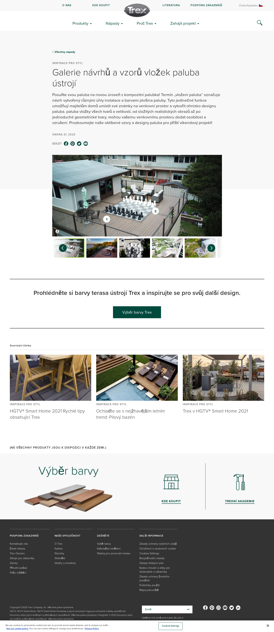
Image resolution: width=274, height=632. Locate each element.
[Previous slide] (61, 248)
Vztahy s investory (65, 563)
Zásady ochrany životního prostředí (154, 578)
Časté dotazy (17, 549)
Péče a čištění (18, 573)
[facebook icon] (66, 143)
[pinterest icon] (72, 143)
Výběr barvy (104, 544)
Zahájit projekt (183, 23)
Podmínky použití (149, 585)
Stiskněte (60, 558)
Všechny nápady (65, 52)
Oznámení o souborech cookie (157, 549)
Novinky (59, 553)
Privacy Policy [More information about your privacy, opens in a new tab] (92, 628)
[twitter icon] (79, 143)
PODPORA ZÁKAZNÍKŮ (206, 5)
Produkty (80, 23)
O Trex (58, 544)
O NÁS (66, 5)
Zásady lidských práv (151, 563)
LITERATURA (171, 5)
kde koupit (101, 5)
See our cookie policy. (17, 628)
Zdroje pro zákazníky (22, 558)
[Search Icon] (259, 23)
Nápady (112, 23)
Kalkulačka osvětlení (109, 549)
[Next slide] (213, 248)
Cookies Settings (149, 553)
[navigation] (137, 5)
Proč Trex (145, 23)
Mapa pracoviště (149, 590)
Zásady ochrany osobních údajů (158, 544)
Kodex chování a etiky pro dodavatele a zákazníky (154, 570)
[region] (137, 626)
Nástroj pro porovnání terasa (113, 553)
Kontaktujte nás (19, 544)
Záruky (14, 563)
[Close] (268, 625)
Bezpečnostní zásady (151, 558)
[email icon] (85, 143)
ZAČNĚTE (103, 535)
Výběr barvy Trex (137, 312)
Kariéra (58, 549)
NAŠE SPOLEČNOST (68, 535)
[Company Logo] (137, 10)
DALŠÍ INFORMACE (151, 535)
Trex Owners (17, 553)
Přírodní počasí (18, 568)
